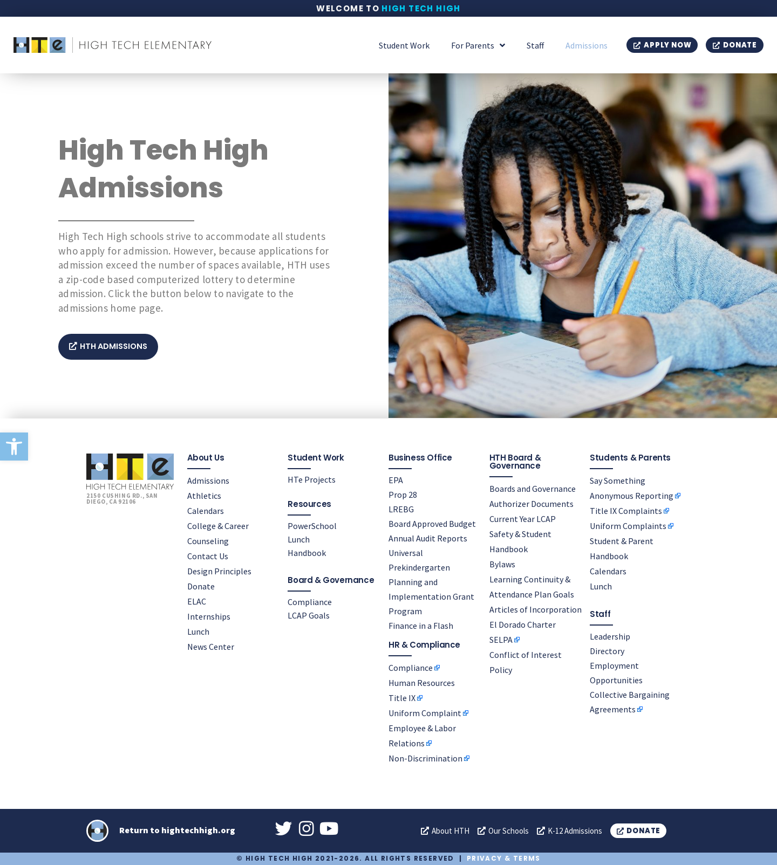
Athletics (204, 495)
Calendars (205, 510)
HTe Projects (312, 478)
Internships (208, 615)
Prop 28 (402, 494)
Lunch (198, 631)
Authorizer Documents (531, 503)
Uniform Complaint (424, 712)
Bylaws (502, 563)
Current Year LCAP (522, 518)
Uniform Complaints (628, 525)
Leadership (610, 635)
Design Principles (219, 570)
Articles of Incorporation (535, 608)
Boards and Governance (532, 488)
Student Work (404, 45)
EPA (395, 479)
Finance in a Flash (420, 625)
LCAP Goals (309, 614)
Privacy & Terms (504, 858)
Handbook (307, 552)
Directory (607, 650)
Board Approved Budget (432, 523)
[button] (14, 446)
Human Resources (421, 682)
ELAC (196, 600)
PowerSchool (312, 525)
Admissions (586, 45)
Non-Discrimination (425, 757)
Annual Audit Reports (427, 537)
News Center (210, 646)
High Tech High (421, 8)
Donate (201, 585)
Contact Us (207, 555)
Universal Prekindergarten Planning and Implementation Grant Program (431, 581)
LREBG (401, 508)
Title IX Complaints (626, 510)
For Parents (478, 45)
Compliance (310, 601)
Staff (535, 45)
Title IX (401, 697)
